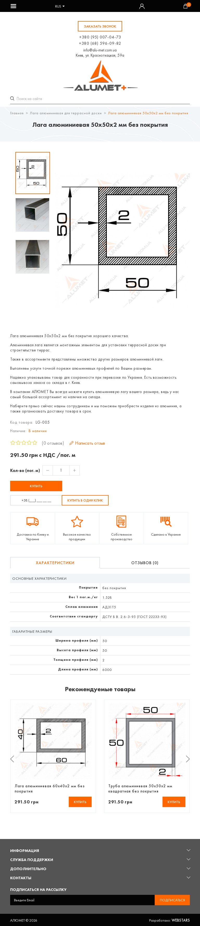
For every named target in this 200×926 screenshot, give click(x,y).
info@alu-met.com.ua (100, 50)
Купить (36, 485)
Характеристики (55, 562)
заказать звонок (100, 26)
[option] (32, 172)
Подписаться (172, 899)
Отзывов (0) (145, 562)
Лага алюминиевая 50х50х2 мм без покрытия (148, 112)
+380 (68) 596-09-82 (100, 43)
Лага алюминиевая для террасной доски (66, 112)
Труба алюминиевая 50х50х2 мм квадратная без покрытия (140, 788)
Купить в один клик (85, 499)
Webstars (181, 919)
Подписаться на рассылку (38, 888)
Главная (17, 112)
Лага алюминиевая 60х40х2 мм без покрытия (50, 788)
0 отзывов (52, 442)
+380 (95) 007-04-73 (100, 37)
